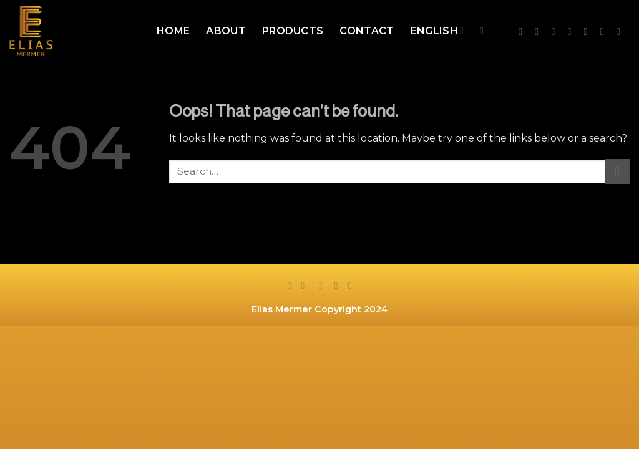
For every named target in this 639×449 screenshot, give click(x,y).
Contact (366, 31)
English (437, 31)
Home (173, 31)
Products (293, 31)
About (226, 31)
